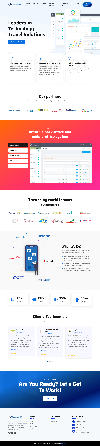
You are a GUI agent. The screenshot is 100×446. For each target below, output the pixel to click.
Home (31, 421)
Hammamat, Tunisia (81, 421)
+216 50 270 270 (80, 427)
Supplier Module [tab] (14, 145)
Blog (72, 3)
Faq (52, 423)
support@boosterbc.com (82, 432)
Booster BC (64, 443)
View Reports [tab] (14, 150)
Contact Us (77, 4)
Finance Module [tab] (14, 166)
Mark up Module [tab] (14, 155)
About (31, 423)
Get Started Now (16, 42)
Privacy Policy (33, 426)
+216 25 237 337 (80, 424)
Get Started (87, 4)
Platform (44, 4)
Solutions (35, 4)
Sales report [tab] (13, 161)
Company (27, 4)
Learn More (14, 349)
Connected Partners (52, 4)
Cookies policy (33, 429)
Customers (65, 4)
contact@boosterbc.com (82, 430)
